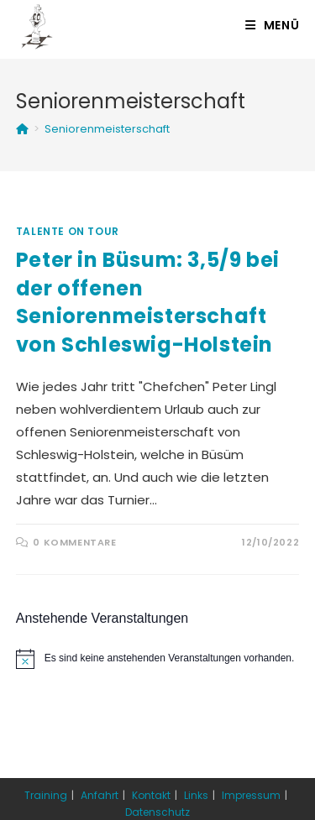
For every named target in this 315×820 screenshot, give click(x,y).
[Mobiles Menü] (272, 25)
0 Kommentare (74, 542)
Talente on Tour (67, 231)
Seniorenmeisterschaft (107, 129)
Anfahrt (99, 795)
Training (45, 795)
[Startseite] (22, 129)
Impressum (251, 795)
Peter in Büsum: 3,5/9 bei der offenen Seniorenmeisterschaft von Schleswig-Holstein (148, 302)
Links (196, 795)
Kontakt (151, 795)
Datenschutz (157, 812)
